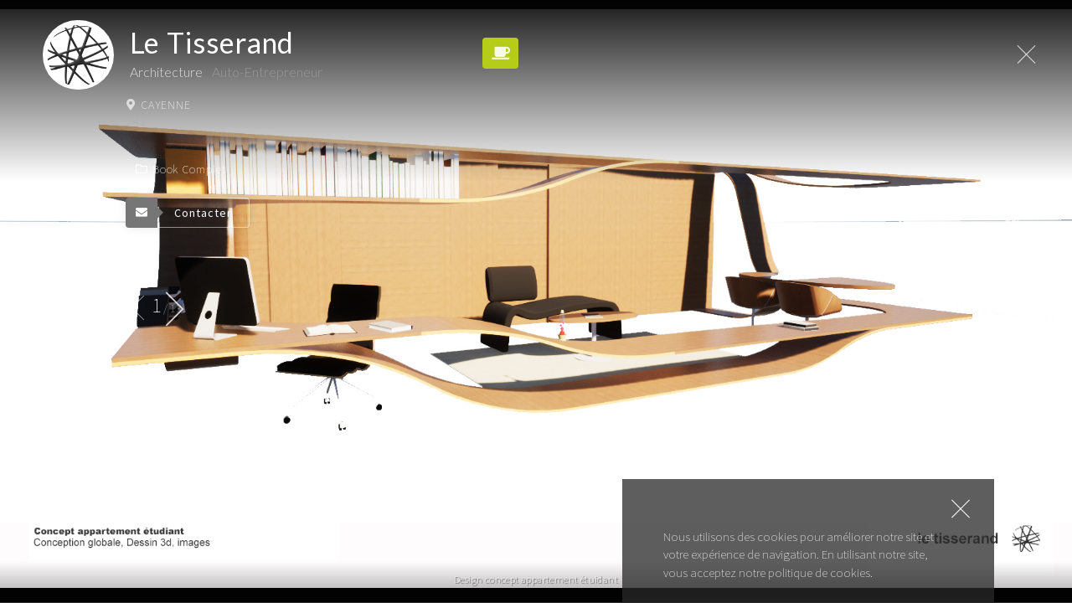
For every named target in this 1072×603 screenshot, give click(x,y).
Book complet (180, 169)
